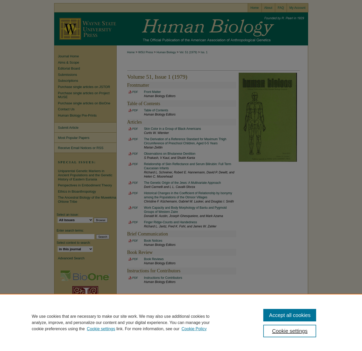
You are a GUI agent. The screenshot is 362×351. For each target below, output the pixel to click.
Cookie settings (101, 329)
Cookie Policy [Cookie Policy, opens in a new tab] (194, 329)
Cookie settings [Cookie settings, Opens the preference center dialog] (290, 331)
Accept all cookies (289, 315)
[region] (181, 322)
